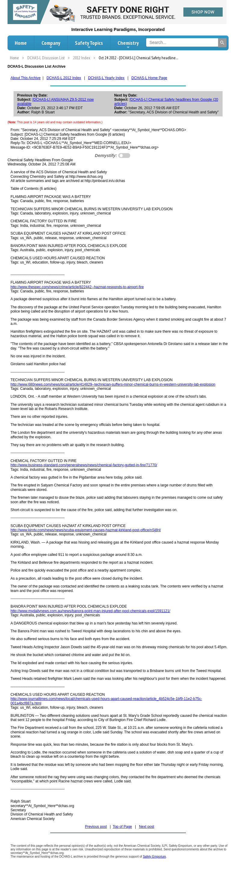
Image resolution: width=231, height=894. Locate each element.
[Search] (222, 42)
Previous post (96, 827)
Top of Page (122, 827)
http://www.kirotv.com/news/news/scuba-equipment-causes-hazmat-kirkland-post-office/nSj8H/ (86, 530)
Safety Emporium (154, 856)
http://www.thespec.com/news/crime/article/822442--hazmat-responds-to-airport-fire (77, 287)
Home (21, 42)
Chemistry (128, 44)
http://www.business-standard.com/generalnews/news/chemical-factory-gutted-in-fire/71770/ (84, 465)
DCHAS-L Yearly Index (106, 78)
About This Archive (26, 78)
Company (51, 44)
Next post (146, 827)
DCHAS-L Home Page (149, 78)
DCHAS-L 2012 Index (64, 78)
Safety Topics (89, 44)
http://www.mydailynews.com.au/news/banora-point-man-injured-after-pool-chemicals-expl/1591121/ (90, 611)
